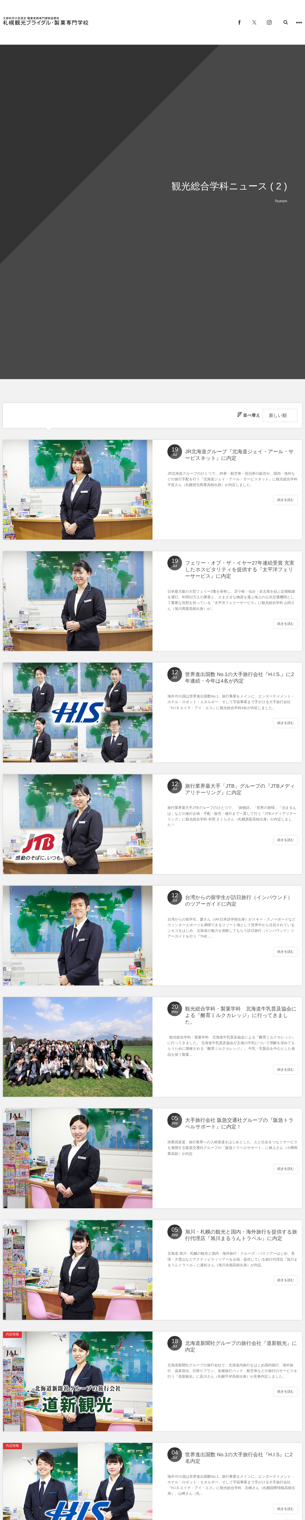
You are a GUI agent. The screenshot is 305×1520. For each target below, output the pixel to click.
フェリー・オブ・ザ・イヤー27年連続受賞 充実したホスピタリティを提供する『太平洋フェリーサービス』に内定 (240, 569)
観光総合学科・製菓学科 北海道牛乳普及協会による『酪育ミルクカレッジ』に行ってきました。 (241, 1016)
